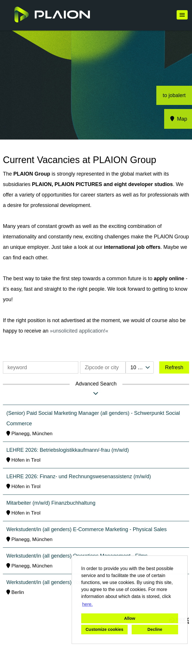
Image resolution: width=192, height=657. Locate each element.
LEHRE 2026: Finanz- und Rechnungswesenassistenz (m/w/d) (78, 476)
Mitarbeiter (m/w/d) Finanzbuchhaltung (50, 503)
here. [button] (87, 604)
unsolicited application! (79, 331)
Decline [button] (154, 629)
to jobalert (174, 95)
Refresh (174, 367)
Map (178, 119)
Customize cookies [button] (104, 629)
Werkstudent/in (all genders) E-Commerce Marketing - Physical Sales (86, 529)
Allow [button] (129, 618)
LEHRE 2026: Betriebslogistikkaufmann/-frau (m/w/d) (67, 450)
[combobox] (139, 367)
